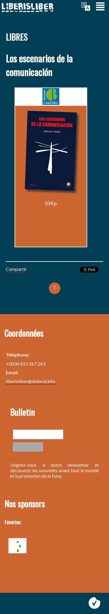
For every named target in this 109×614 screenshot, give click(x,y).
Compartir (16, 269)
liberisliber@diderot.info (30, 381)
